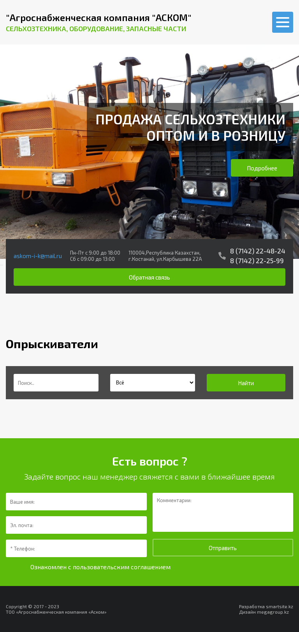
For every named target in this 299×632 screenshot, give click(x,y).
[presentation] (1, 265)
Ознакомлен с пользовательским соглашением (100, 566)
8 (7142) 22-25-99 (257, 260)
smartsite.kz (279, 606)
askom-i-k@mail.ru (38, 255)
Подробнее (262, 168)
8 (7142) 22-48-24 (257, 251)
